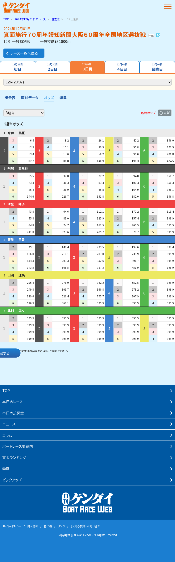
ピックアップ (12, 479)
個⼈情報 (32, 526)
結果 (63, 97)
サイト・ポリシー (12, 526)
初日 (17, 67)
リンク (61, 526)
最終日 (157, 67)
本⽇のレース (12, 401)
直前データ (30, 97)
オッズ (49, 97)
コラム (7, 435)
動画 (6, 468)
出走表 (10, 97)
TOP (6, 19)
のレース (30, 19)
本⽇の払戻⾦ (13, 412)
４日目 (122, 67)
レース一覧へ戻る (22, 53)
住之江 (55, 19)
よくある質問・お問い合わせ (87, 526)
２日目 (52, 67)
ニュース (8, 424)
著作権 (48, 526)
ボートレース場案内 (17, 446)
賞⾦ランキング (14, 457)
